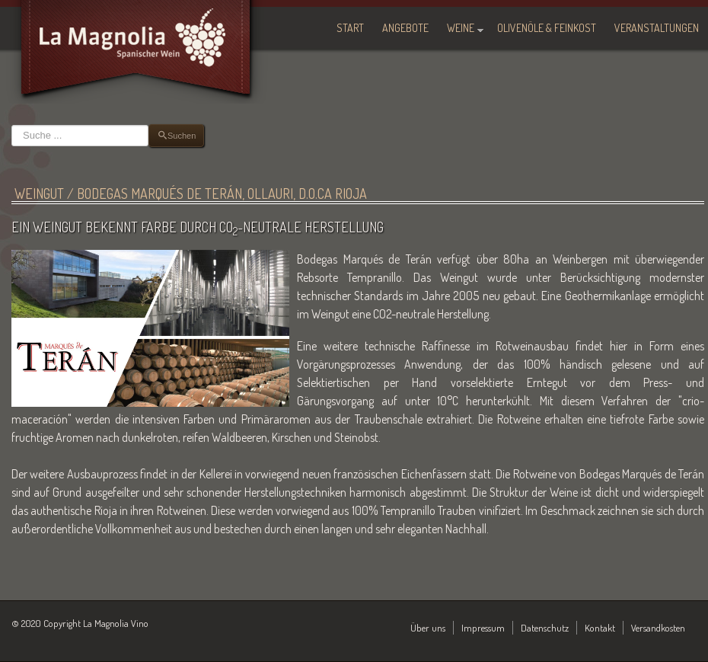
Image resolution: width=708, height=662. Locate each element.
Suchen (11, 124)
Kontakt (600, 628)
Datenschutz (545, 628)
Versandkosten (658, 628)
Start (350, 27)
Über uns (427, 628)
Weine (460, 27)
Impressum (483, 628)
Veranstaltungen (656, 27)
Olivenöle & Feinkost (546, 27)
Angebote (405, 27)
